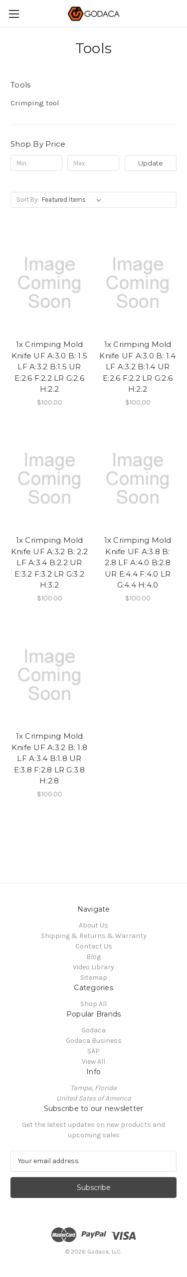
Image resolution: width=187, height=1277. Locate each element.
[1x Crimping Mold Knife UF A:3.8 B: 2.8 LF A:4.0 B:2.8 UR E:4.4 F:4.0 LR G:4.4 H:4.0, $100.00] (137, 479)
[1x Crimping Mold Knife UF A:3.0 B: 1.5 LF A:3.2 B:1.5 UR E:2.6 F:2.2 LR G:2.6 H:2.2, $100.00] (49, 283)
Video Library (93, 967)
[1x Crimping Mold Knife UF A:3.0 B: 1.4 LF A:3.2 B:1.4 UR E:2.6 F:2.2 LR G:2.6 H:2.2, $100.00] (137, 283)
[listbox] (73, 199)
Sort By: (27, 199)
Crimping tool (34, 102)
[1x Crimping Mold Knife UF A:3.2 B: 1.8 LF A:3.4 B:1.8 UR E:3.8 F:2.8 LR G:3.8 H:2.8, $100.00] (49, 675)
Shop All (93, 1004)
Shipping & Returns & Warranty (94, 936)
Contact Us (93, 946)
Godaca (93, 1030)
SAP (93, 1051)
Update (150, 163)
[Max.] (93, 163)
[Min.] (36, 163)
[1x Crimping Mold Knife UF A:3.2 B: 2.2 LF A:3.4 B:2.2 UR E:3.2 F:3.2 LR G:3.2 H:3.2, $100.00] (49, 479)
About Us (93, 925)
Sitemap (93, 977)
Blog (93, 956)
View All (93, 1061)
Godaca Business (94, 1040)
